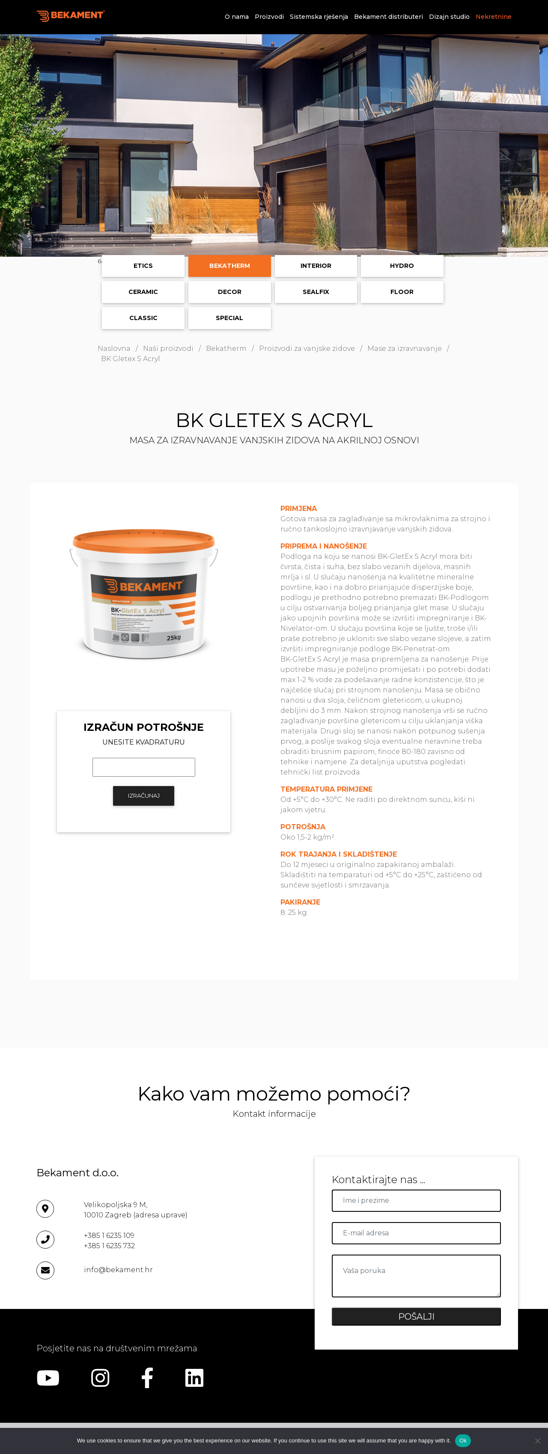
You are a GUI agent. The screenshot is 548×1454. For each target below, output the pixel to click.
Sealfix (316, 292)
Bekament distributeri (388, 17)
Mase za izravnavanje (404, 348)
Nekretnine (494, 17)
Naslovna (114, 348)
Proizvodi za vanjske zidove (307, 348)
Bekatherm (229, 266)
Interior (316, 266)
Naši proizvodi (168, 348)
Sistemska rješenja (319, 17)
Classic (143, 318)
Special (229, 318)
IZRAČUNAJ (144, 795)
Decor (229, 292)
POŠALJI (416, 1317)
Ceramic (143, 292)
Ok (463, 1440)
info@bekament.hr (118, 1270)
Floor (402, 292)
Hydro (402, 266)
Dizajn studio (449, 17)
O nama (237, 17)
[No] (537, 1440)
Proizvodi (269, 17)
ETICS (143, 266)
